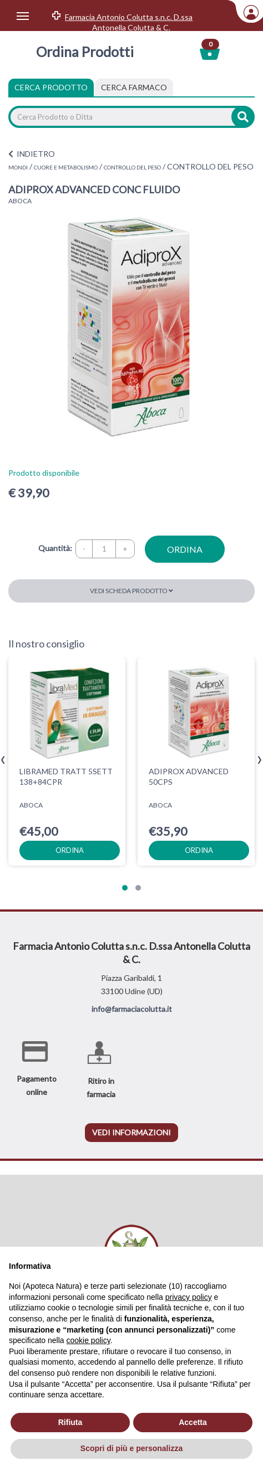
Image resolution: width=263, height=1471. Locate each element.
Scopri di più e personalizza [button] (131, 1448)
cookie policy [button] (88, 1340)
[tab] (134, 87)
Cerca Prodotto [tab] (51, 87)
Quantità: (55, 548)
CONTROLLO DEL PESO (132, 167)
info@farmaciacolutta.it (132, 1009)
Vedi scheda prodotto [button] (131, 591)
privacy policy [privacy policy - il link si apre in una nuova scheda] (188, 1297)
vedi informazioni (131, 1132)
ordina (185, 549)
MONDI (18, 167)
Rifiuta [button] (70, 1422)
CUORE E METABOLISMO (66, 167)
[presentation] (3, 760)
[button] (125, 887)
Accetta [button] (193, 1422)
